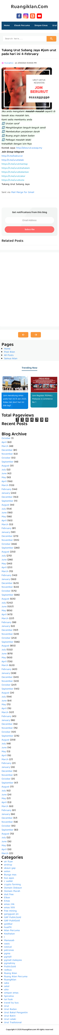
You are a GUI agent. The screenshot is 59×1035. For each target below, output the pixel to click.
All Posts (9, 356)
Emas (7, 901)
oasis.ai (8, 947)
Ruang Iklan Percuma (15, 977)
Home (7, 25)
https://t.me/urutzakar (13, 177)
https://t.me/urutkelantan (15, 173)
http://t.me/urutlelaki (13, 161)
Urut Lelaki (10, 1020)
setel (6, 987)
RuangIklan (10, 980)
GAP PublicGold (12, 918)
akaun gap (10, 869)
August (5, 466)
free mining (10, 911)
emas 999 (9, 908)
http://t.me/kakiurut (12, 156)
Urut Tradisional (13, 1023)
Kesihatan (9, 934)
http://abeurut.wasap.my (29, 148)
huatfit (8, 928)
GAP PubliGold (12, 921)
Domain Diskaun (13, 888)
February (6, 490)
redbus (8, 970)
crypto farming (12, 885)
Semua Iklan (10, 359)
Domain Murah (12, 892)
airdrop (8, 865)
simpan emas (11, 993)
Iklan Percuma (12, 931)
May (4, 478)
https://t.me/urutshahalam (16, 169)
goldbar (8, 924)
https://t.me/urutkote (13, 181)
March (5, 447)
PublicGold (10, 967)
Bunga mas (10, 875)
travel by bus (11, 1003)
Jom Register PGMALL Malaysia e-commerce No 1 (42, 399)
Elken (7, 898)
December (7, 451)
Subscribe (29, 230)
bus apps (9, 878)
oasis (7, 944)
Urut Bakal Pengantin (16, 1013)
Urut (6, 1007)
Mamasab (9, 941)
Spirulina (9, 997)
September (7, 462)
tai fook (8, 1000)
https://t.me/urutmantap (15, 164)
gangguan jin (11, 914)
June (4, 474)
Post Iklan (9, 352)
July (4, 470)
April (4, 443)
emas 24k (9, 905)
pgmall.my (9, 964)
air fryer (8, 862)
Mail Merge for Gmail (22, 193)
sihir (6, 990)
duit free (9, 895)
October (6, 439)
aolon (7, 872)
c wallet (8, 882)
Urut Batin (10, 1016)
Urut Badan (10, 1010)
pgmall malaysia (13, 961)
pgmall (7, 957)
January (6, 494)
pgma (7, 954)
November (7, 454)
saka (6, 983)
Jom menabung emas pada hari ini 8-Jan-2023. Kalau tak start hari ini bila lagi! (14, 401)
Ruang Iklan (10, 974)
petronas (9, 951)
